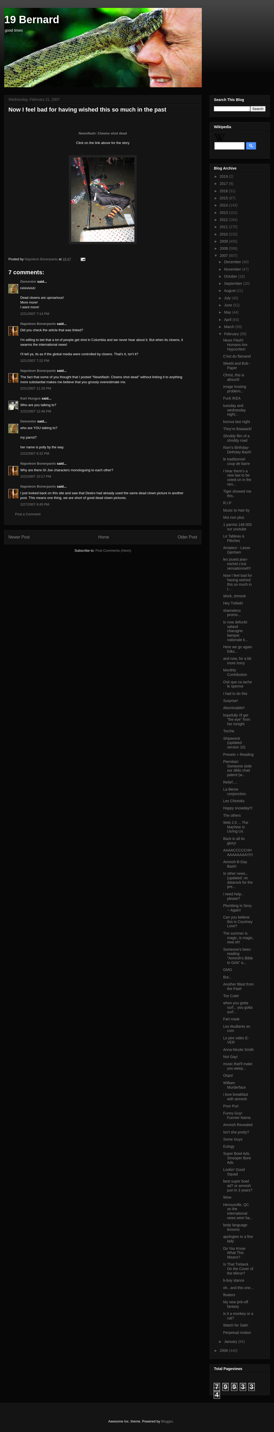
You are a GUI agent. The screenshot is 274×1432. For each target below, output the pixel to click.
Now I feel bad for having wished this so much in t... (237, 582)
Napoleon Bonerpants (38, 324)
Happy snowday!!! (237, 808)
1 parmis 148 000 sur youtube (237, 526)
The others (232, 815)
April (228, 320)
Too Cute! (231, 996)
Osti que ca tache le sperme (237, 684)
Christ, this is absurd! (233, 377)
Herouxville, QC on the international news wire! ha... (238, 1211)
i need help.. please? (233, 896)
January (231, 1341)
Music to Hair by (236, 510)
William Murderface (234, 1085)
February (232, 334)
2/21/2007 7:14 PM (34, 314)
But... (227, 977)
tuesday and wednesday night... (234, 410)
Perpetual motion (237, 1332)
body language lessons (235, 1227)
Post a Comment (28, 514)
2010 (224, 234)
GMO (227, 970)
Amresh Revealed (237, 1125)
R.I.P (227, 503)
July (228, 298)
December (233, 262)
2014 (224, 205)
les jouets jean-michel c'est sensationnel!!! (237, 563)
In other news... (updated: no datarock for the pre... (238, 880)
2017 (224, 183)
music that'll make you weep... (237, 1066)
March (229, 327)
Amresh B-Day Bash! (235, 864)
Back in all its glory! (234, 841)
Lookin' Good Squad (234, 1171)
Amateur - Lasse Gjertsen (236, 550)
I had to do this (235, 693)
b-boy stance (233, 1280)
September (233, 283)
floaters (229, 1295)
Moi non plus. (234, 517)
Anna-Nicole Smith (238, 1049)
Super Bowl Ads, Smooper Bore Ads (237, 1158)
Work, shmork (234, 596)
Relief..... (230, 782)
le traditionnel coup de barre (236, 461)
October (231, 276)
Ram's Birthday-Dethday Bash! (237, 449)
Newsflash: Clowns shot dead (103, 133)
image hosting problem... (234, 389)
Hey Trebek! (233, 603)
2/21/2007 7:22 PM (34, 361)
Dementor (28, 281)
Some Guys (232, 1139)
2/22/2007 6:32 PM (34, 453)
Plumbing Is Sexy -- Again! (237, 908)
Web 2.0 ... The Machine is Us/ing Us (235, 827)
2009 (224, 241)
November (233, 269)
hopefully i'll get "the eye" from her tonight (236, 719)
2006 (224, 1350)
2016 (224, 191)
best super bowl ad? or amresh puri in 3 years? (237, 1185)
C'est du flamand (237, 356)
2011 (224, 227)
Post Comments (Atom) (113, 550)
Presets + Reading (238, 754)
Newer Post (19, 537)
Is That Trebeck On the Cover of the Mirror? (238, 1268)
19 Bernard (31, 19)
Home (103, 537)
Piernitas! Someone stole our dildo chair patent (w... (237, 768)
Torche (228, 731)
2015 (224, 198)
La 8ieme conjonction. (235, 791)
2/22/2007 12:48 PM (35, 411)
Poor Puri (230, 1106)
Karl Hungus (30, 398)
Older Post (187, 537)
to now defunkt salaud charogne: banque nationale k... (235, 631)
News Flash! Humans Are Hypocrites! (235, 344)
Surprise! (230, 701)
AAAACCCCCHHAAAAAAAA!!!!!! (238, 852)
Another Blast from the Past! (238, 986)
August (230, 291)
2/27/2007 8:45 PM (34, 504)
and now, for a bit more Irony (237, 660)
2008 (224, 248)
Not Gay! (230, 1057)
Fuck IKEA (232, 398)
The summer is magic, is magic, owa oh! (238, 937)
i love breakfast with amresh (235, 1096)
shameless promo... (232, 612)
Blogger (167, 1421)
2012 (224, 220)
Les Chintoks (233, 801)
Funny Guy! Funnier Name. (237, 1115)
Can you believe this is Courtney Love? (237, 921)
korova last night (236, 422)
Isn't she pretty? (236, 1132)
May (228, 312)
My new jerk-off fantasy (235, 1304)
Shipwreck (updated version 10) (234, 742)
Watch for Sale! (235, 1325)
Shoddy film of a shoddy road (236, 438)
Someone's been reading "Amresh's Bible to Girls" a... (238, 956)
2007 (224, 255)
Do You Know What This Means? (234, 1253)
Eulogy (228, 1146)
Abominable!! (234, 708)
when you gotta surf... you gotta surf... (238, 1007)
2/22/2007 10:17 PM (35, 476)
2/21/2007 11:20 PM (35, 388)
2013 (224, 212)
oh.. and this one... (238, 1288)
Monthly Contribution (235, 672)
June (228, 305)
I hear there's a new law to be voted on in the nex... (237, 477)
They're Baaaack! (237, 429)
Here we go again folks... (237, 649)
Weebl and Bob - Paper (237, 365)
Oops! (228, 1075)
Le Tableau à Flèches (233, 538)
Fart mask (231, 1019)
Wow (227, 1197)
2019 (224, 176)
